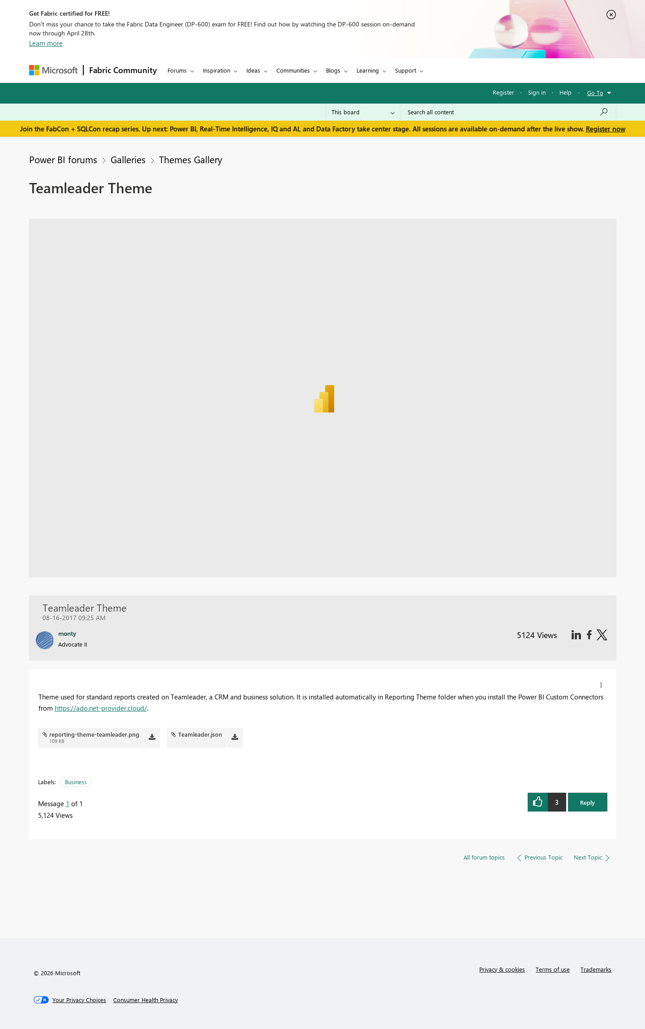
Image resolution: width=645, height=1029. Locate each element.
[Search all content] (508, 112)
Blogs (333, 70)
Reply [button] (587, 802)
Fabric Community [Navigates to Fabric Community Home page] (123, 70)
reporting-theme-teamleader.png (94, 734)
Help (565, 92)
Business (76, 782)
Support (405, 70)
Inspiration (216, 70)
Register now (605, 128)
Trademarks (595, 969)
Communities (293, 70)
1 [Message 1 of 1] (67, 803)
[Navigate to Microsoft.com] (53, 70)
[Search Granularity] (363, 112)
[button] (601, 685)
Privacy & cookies (502, 969)
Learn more (46, 43)
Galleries (128, 159)
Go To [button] (595, 92)
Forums (177, 70)
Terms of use (553, 969)
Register (503, 92)
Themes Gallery (190, 159)
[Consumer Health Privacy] (145, 1000)
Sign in (537, 92)
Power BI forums (63, 159)
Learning (368, 70)
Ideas (253, 70)
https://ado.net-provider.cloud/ (101, 707)
